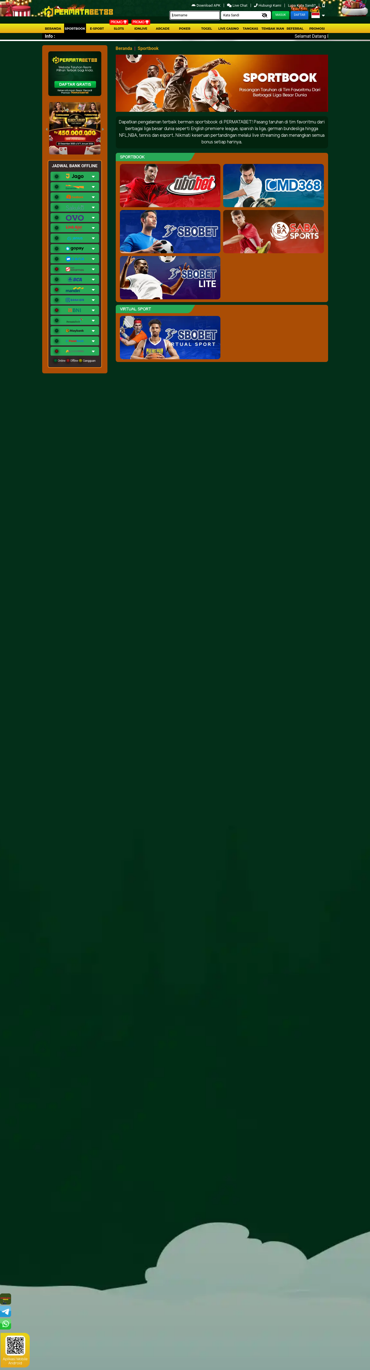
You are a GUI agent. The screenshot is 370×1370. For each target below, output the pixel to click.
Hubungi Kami (268, 5)
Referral (294, 29)
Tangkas (250, 29)
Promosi (317, 29)
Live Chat (237, 5)
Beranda (53, 29)
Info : (50, 36)
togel (206, 29)
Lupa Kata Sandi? (302, 5)
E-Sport (97, 29)
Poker (184, 29)
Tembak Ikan (272, 29)
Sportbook (75, 29)
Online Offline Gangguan (75, 360)
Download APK (206, 5)
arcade (163, 29)
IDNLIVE (140, 29)
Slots (119, 29)
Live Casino (228, 29)
